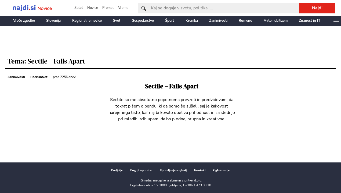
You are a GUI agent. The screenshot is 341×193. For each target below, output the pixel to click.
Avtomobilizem (276, 20)
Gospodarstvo (143, 20)
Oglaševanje (221, 170)
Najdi (317, 8)
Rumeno (245, 20)
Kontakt (200, 170)
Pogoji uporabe (141, 170)
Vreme (123, 7)
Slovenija (53, 20)
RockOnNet (39, 77)
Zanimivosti (218, 20)
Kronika (192, 20)
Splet (78, 7)
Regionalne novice (87, 20)
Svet (116, 20)
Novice (92, 7)
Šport (169, 20)
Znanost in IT (309, 20)
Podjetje (117, 170)
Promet (108, 7)
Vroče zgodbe (24, 20)
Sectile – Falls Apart (171, 86)
